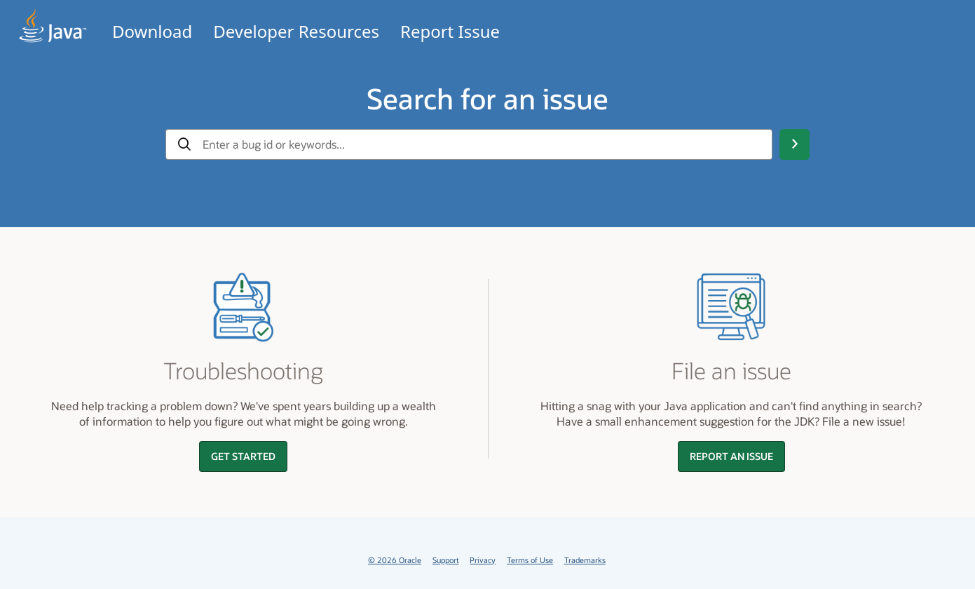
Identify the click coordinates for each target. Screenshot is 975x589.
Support (445, 560)
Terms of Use (530, 560)
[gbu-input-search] (481, 144)
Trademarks (585, 560)
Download (152, 31)
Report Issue (450, 31)
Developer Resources (296, 31)
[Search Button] (794, 144)
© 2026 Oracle (394, 560)
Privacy (483, 560)
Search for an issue (487, 98)
